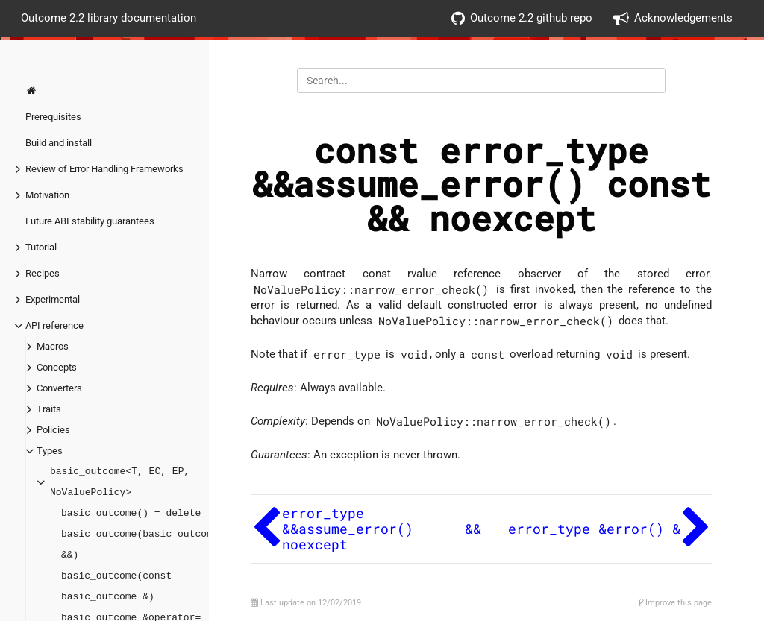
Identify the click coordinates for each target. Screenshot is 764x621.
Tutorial (41, 247)
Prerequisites (53, 116)
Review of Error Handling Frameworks (104, 168)
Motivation (47, 195)
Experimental (52, 299)
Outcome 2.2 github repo (521, 18)
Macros (53, 346)
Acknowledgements (673, 18)
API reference (54, 325)
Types (50, 450)
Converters (59, 388)
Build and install (58, 142)
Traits (49, 408)
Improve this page (675, 603)
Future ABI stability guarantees (89, 221)
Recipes (42, 273)
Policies (53, 429)
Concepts (57, 367)
